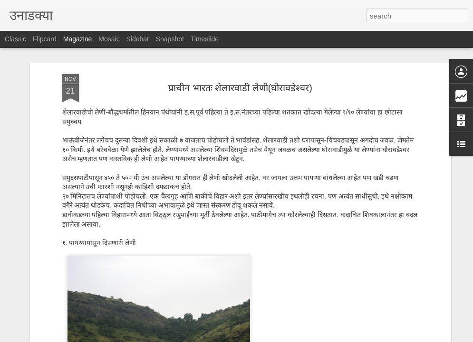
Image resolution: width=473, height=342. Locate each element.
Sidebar (137, 39)
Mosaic (108, 39)
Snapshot (170, 39)
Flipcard (45, 39)
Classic (15, 39)
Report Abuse (294, 337)
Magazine (77, 39)
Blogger (266, 337)
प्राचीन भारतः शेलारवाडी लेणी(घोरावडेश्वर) (240, 66)
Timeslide (205, 39)
